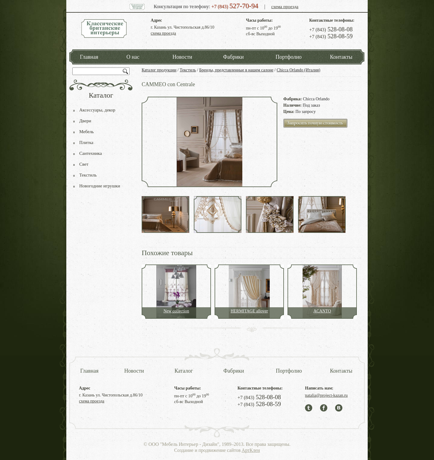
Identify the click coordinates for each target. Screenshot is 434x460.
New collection (176, 311)
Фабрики (233, 57)
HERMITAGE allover (249, 311)
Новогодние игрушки (99, 185)
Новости (182, 57)
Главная (89, 57)
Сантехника (90, 153)
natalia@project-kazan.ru (326, 395)
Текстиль (188, 70)
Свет (83, 164)
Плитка (86, 142)
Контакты (341, 57)
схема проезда (284, 6)
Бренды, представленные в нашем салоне (236, 70)
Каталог (184, 371)
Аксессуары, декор (97, 110)
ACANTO (322, 311)
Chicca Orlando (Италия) (298, 70)
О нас (132, 57)
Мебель (86, 131)
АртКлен (251, 450)
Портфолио (288, 57)
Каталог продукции (159, 70)
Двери (85, 120)
